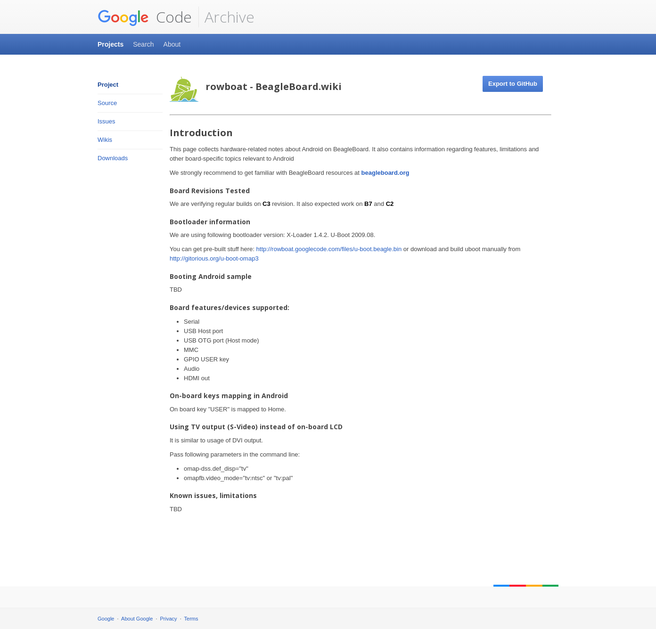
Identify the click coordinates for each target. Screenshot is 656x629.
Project (108, 84)
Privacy (168, 618)
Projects (110, 44)
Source (107, 102)
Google (106, 618)
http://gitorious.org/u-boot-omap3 (214, 258)
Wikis (105, 139)
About (172, 44)
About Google (137, 618)
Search (143, 44)
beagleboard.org (385, 172)
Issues (106, 121)
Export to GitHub (512, 83)
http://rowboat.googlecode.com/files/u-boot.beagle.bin (329, 249)
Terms (191, 618)
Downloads (113, 158)
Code (145, 17)
